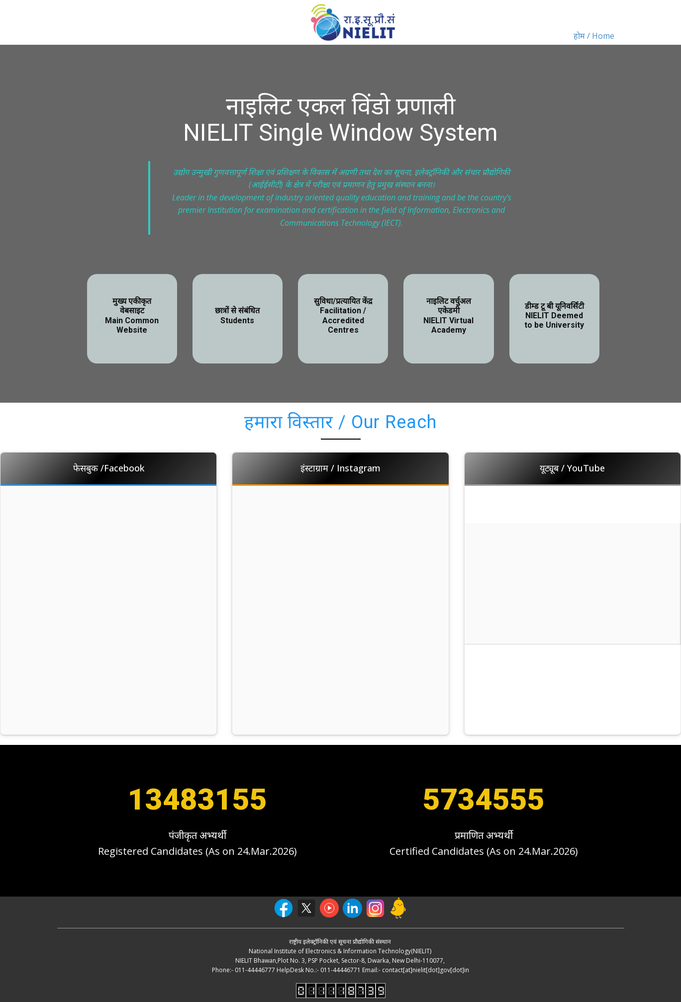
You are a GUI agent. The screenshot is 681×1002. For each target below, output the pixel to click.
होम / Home (594, 35)
